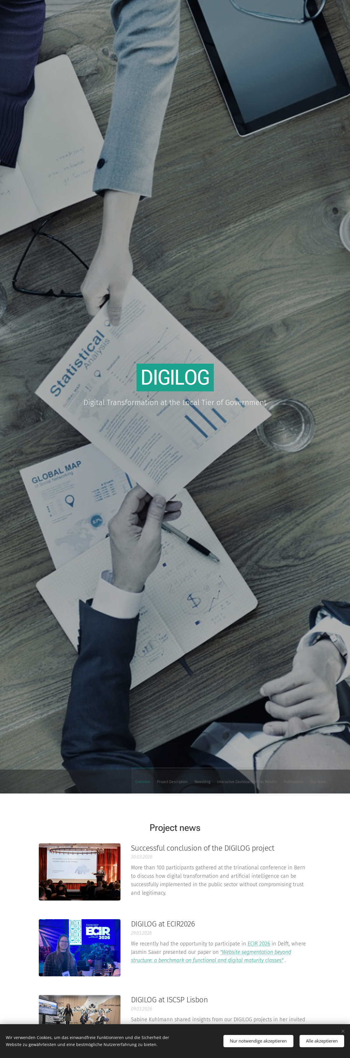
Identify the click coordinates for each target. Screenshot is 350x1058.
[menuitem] (272, 781)
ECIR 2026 (259, 943)
